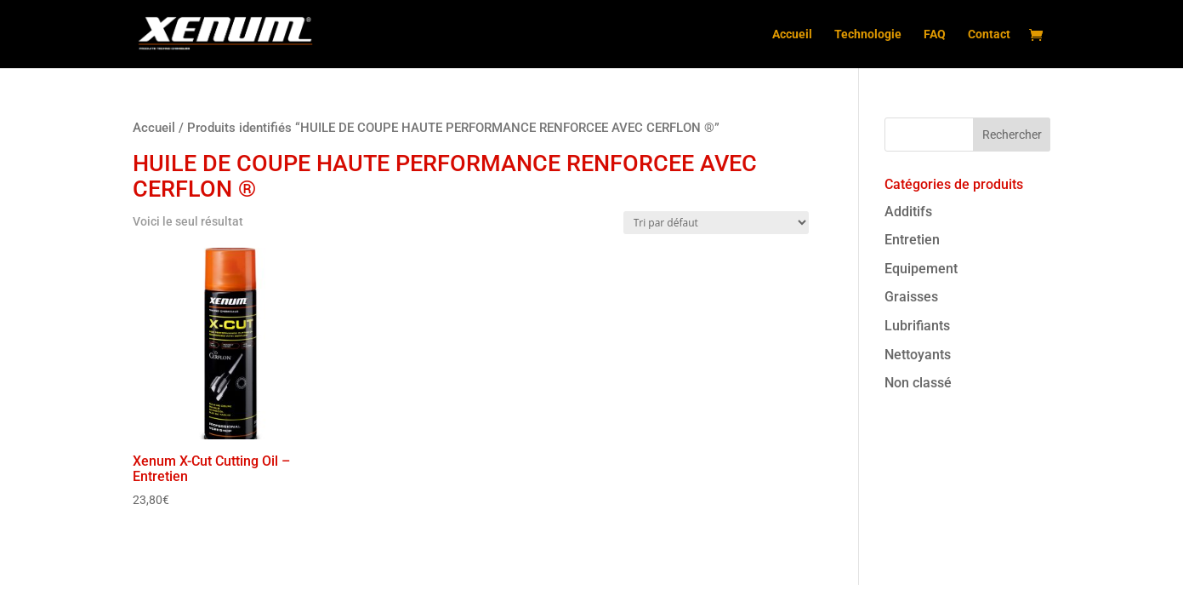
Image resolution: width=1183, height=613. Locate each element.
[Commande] (716, 222)
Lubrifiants (917, 326)
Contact (989, 34)
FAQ (935, 34)
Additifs (908, 211)
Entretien (912, 240)
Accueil (792, 34)
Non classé (918, 383)
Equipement (921, 269)
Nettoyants (917, 355)
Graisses (911, 297)
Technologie (867, 34)
